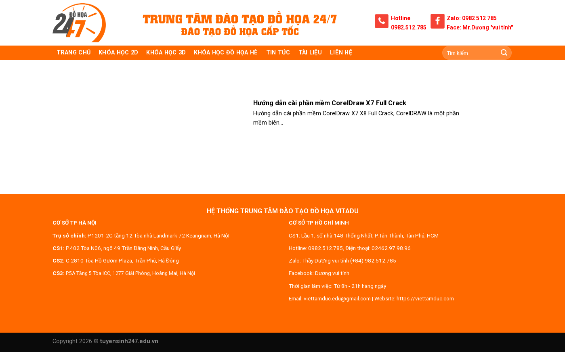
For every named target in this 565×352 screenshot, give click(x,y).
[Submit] (504, 53)
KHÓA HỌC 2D (118, 52)
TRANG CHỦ (74, 52)
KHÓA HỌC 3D (166, 52)
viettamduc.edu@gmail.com (337, 298)
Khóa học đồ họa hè (226, 52)
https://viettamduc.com (425, 298)
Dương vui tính (332, 273)
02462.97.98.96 (391, 248)
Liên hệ (341, 52)
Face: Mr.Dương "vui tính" (480, 27)
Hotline (400, 18)
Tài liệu (310, 52)
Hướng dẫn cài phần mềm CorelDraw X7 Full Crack (329, 103)
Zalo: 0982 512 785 (472, 18)
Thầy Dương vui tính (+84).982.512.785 (349, 260)
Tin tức (278, 52)
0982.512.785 (408, 27)
